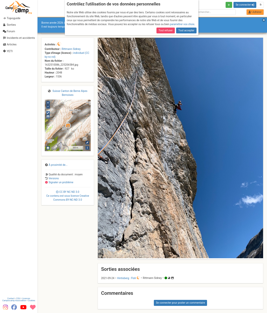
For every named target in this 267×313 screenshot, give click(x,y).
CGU (18, 298)
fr (261, 4)
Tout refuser (166, 30)
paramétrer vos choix (182, 24)
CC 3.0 (67, 195)
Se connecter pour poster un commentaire (180, 302)
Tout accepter (186, 30)
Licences (26, 298)
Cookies (31, 300)
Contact (10, 298)
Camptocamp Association (14, 300)
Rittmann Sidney (71, 48)
